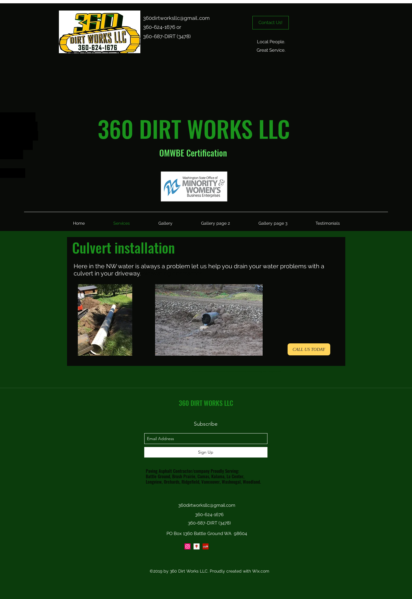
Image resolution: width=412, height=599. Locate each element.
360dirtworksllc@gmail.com (206, 505)
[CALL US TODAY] (309, 349)
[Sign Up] (205, 452)
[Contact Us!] (270, 22)
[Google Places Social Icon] (197, 546)
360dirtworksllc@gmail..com (176, 18)
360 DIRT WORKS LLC (206, 403)
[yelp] (206, 546)
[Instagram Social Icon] (188, 546)
